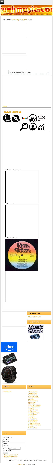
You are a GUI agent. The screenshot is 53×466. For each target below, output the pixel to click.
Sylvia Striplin (21, 20)
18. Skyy (30, 417)
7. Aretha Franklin (33, 401)
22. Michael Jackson (34, 423)
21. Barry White (32, 422)
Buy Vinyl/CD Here (34, 317)
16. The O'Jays (32, 414)
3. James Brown (32, 395)
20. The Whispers (33, 420)
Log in (5, 452)
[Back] (5, 106)
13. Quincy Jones (33, 410)
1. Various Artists (32, 392)
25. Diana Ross (32, 428)
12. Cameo (31, 408)
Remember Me (7, 450)
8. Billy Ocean (32, 402)
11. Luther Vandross (33, 407)
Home (14, 20)
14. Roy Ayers (32, 411)
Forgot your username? (11, 455)
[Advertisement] (25, 148)
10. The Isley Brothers (34, 405)
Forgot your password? (11, 456)
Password (5, 443)
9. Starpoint (31, 404)
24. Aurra (30, 426)
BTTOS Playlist (7, 392)
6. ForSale (31, 399)
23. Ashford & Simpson (34, 425)
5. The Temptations (33, 398)
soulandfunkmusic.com (29, 464)
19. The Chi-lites (32, 419)
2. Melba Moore (32, 393)
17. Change (31, 416)
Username (6, 439)
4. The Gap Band (33, 396)
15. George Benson (33, 413)
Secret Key (6, 448)
